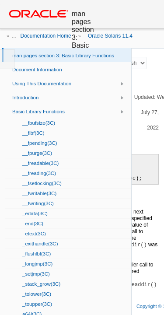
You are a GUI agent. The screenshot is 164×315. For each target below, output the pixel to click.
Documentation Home (46, 36)
